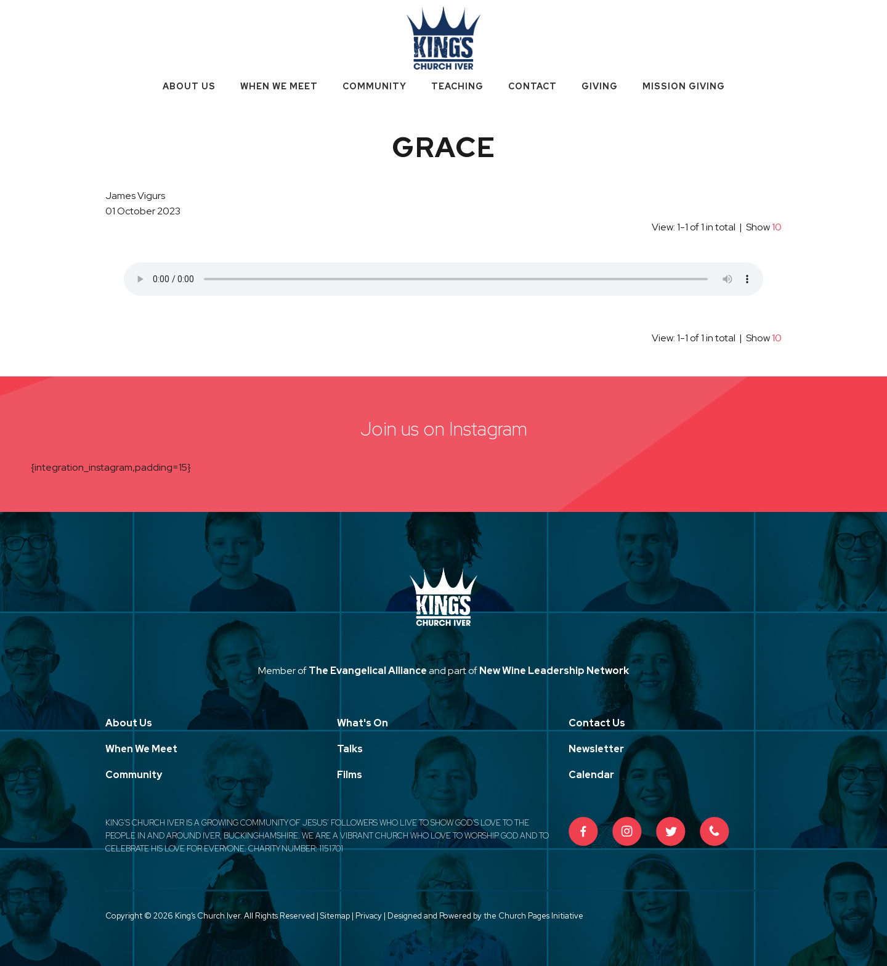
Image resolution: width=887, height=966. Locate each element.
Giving (599, 86)
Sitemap (335, 916)
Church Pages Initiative (540, 916)
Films (349, 774)
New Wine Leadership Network (554, 670)
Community (374, 86)
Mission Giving (683, 86)
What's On (362, 722)
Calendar (591, 774)
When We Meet (279, 86)
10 (777, 227)
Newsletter (596, 748)
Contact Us (597, 722)
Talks (350, 748)
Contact (532, 86)
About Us (189, 86)
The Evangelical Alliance (368, 670)
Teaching (457, 86)
